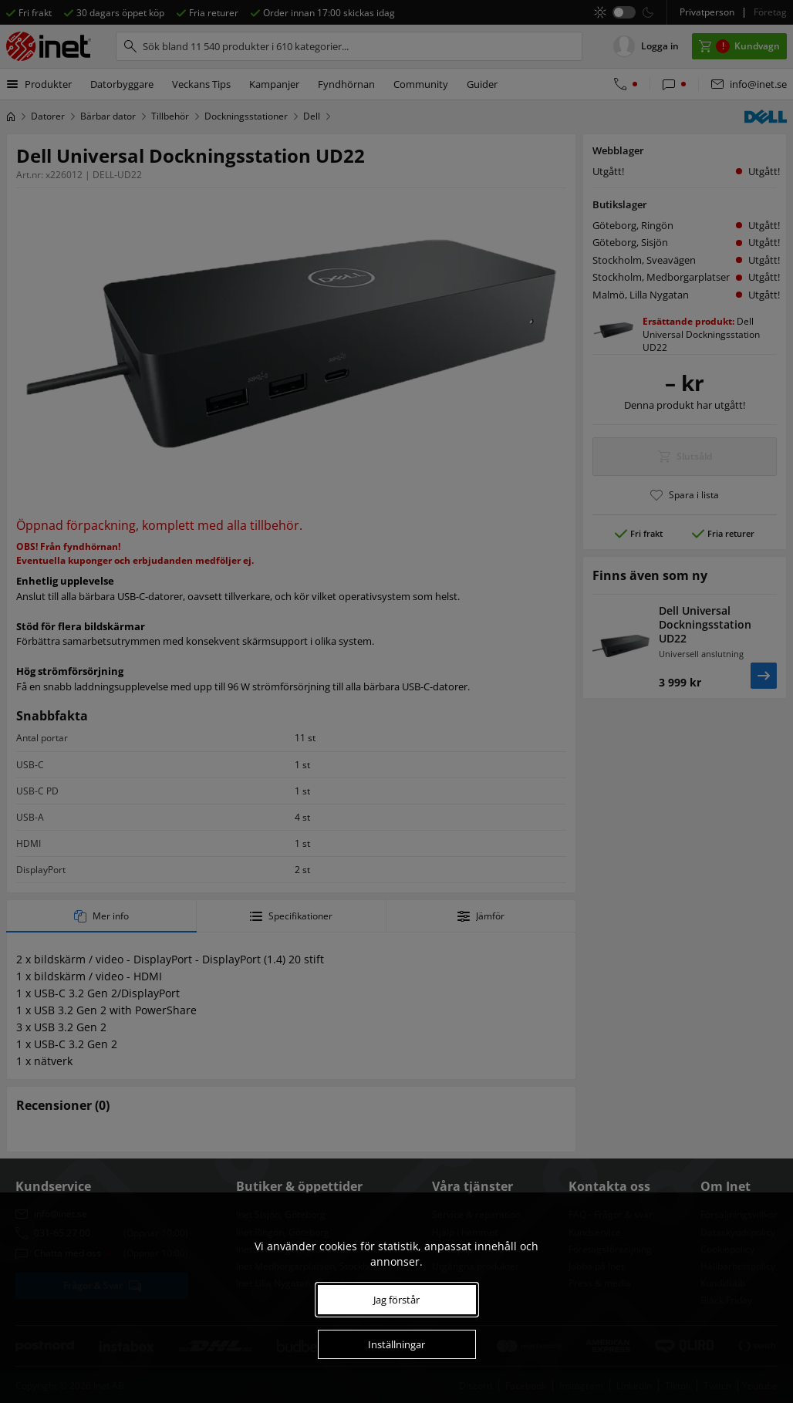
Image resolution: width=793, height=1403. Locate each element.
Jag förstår (396, 1300)
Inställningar (396, 1344)
